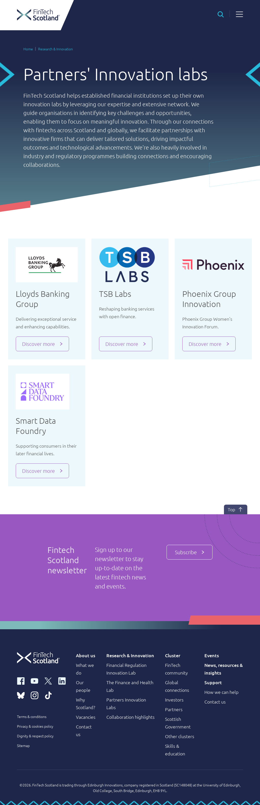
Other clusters (179, 736)
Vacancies (85, 717)
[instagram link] (34, 695)
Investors (174, 699)
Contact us (215, 702)
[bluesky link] (21, 695)
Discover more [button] (38, 344)
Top (235, 509)
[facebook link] (21, 681)
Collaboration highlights (130, 717)
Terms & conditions (31, 716)
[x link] (48, 681)
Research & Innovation (55, 48)
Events (211, 655)
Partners (174, 709)
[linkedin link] (62, 681)
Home (28, 48)
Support (213, 682)
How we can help (221, 692)
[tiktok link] (48, 695)
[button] (221, 14)
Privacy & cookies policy (35, 726)
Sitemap (23, 745)
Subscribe (189, 552)
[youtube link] (34, 681)
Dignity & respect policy (35, 735)
